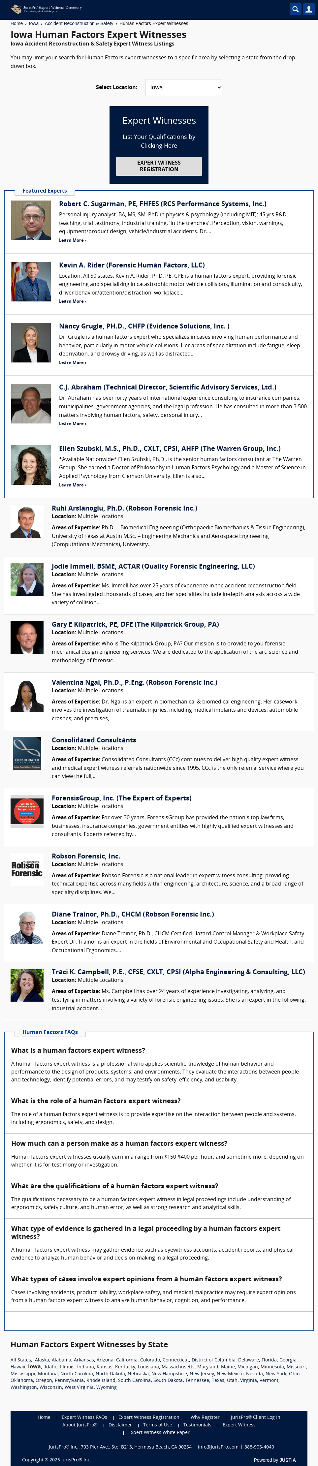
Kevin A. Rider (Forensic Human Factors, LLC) (132, 266)
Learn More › (72, 240)
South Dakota (168, 1380)
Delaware (248, 1360)
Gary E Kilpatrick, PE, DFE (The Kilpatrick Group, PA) (135, 625)
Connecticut (176, 1360)
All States (21, 1360)
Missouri (296, 1367)
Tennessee (197, 1380)
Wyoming (106, 1387)
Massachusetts (178, 1367)
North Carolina (76, 1374)
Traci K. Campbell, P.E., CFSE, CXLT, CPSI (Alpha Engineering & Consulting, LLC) (178, 972)
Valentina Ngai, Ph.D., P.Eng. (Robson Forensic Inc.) (134, 683)
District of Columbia (214, 1360)
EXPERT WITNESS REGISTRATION (159, 166)
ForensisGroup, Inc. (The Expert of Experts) (122, 798)
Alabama (61, 1360)
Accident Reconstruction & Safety (79, 23)
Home (17, 23)
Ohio (294, 1374)
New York (276, 1374)
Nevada (254, 1374)
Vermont (269, 1380)
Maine (228, 1367)
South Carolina (134, 1380)
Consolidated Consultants (94, 740)
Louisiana (148, 1367)
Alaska (42, 1360)
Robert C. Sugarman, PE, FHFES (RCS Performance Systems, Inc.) (163, 204)
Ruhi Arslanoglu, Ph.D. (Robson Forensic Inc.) (124, 509)
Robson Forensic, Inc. (86, 857)
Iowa (34, 23)
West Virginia (79, 1387)
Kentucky (125, 1367)
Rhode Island (100, 1380)
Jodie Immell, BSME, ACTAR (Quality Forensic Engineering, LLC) (153, 567)
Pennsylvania (69, 1380)
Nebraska (138, 1374)
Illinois (67, 1367)
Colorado (150, 1360)
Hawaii (18, 1367)
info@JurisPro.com (218, 1447)
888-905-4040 (259, 1447)
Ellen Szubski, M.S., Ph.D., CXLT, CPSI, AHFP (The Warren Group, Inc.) (170, 449)
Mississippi (23, 1374)
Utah (232, 1380)
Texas (218, 1380)
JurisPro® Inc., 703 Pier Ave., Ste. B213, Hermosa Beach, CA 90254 (120, 1447)
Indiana (85, 1367)
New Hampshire (169, 1374)
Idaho (51, 1367)
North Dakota (110, 1374)
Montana (48, 1374)
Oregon (44, 1380)
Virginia (248, 1380)
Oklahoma (22, 1380)
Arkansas (84, 1360)
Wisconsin (51, 1387)
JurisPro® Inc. (76, 1460)
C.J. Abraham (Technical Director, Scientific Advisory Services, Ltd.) (167, 388)
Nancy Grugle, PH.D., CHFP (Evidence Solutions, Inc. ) (144, 327)
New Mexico (230, 1374)
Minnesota (272, 1367)
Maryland (207, 1367)
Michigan (248, 1367)
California (127, 1360)
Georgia (288, 1360)
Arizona (105, 1360)
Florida (269, 1360)
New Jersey (202, 1374)
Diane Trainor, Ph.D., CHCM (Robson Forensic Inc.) (133, 915)
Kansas (104, 1367)
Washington (24, 1387)
